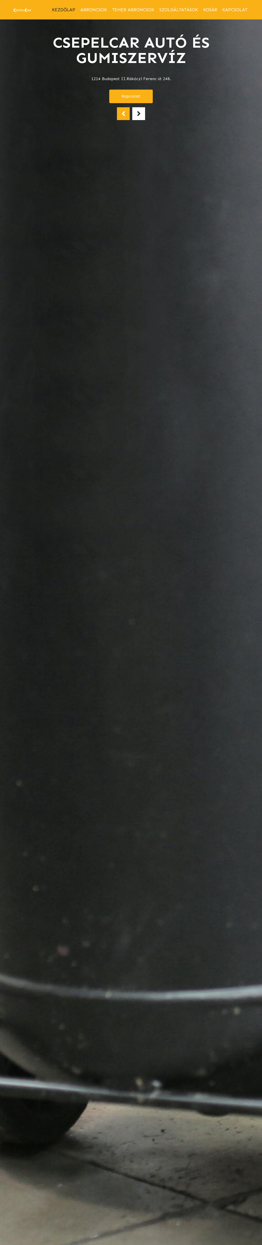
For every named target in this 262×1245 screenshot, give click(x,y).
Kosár (210, 9)
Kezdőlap (63, 9)
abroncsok (93, 9)
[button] (123, 113)
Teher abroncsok (133, 9)
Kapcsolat (234, 9)
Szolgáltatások (178, 9)
